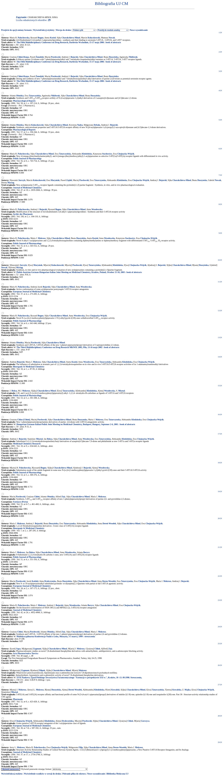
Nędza (80, 125)
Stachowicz (107, 154)
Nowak (112, 38)
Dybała (97, 125)
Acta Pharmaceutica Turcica (25, 653)
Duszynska (202, 180)
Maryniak (55, 180)
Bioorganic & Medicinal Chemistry (28, 367)
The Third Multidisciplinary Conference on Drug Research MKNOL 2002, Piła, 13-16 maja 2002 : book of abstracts (68, 347)
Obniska (20, 96)
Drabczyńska (68, 721)
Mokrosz (42, 238)
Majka (188, 690)
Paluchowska (23, 38)
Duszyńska (114, 57)
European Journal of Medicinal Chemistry (32, 291)
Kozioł (53, 38)
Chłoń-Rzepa (23, 57)
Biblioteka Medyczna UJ (117, 774)
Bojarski (74, 57)
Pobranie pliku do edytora (74, 774)
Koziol (74, 362)
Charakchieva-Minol (71, 38)
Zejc (63, 497)
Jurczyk (21, 180)
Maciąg (19, 267)
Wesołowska (96, 209)
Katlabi (35, 581)
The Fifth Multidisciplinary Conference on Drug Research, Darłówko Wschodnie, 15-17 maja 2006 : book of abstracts (69, 42)
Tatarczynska (100, 180)
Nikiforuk (133, 57)
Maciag (10, 183)
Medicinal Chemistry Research (27, 444)
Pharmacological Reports (24, 101)
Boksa (14, 391)
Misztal (121, 391)
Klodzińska (127, 362)
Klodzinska (122, 180)
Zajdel (69, 180)
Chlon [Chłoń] (23, 419)
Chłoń (37, 497)
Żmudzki (40, 57)
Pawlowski (84, 180)
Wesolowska (88, 362)
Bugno (41, 38)
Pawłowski (56, 57)
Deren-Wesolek (109, 581)
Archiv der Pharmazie (23, 214)
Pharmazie (18, 699)
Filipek (42, 670)
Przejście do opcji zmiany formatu (16, 30)
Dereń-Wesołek (109, 523)
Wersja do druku (63, 30)
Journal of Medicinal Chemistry (27, 188)
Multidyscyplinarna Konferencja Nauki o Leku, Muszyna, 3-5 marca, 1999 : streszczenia (56, 636)
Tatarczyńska (35, 96)
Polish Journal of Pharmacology (27, 158)
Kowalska (176, 690)
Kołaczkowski (94, 38)
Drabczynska (50, 581)
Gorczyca (145, 721)
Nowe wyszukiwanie (139, 30)
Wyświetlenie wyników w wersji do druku (42, 774)
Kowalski (115, 690)
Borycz (86, 552)
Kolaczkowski (39, 180)
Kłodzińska (87, 154)
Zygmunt (37, 649)
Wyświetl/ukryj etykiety (43, 30)
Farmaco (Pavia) (20, 502)
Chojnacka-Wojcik (140, 180)
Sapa (18, 649)
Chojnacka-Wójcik (125, 154)
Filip (81, 747)
